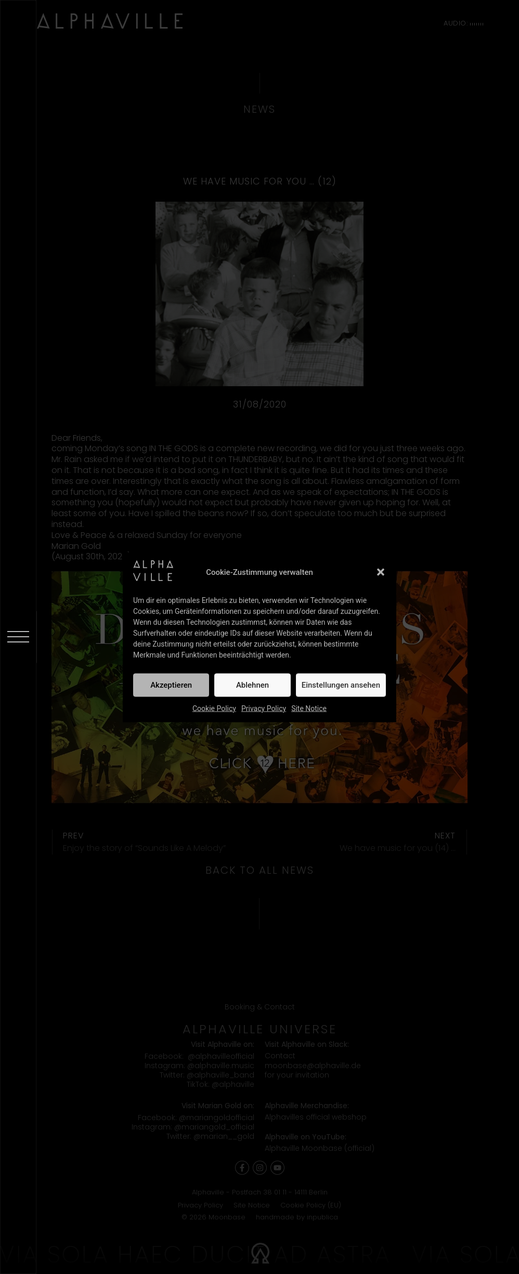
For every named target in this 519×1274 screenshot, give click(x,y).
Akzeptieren (171, 685)
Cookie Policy (214, 708)
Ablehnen (252, 685)
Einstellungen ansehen (341, 685)
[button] (380, 572)
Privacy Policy (263, 708)
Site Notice (309, 708)
